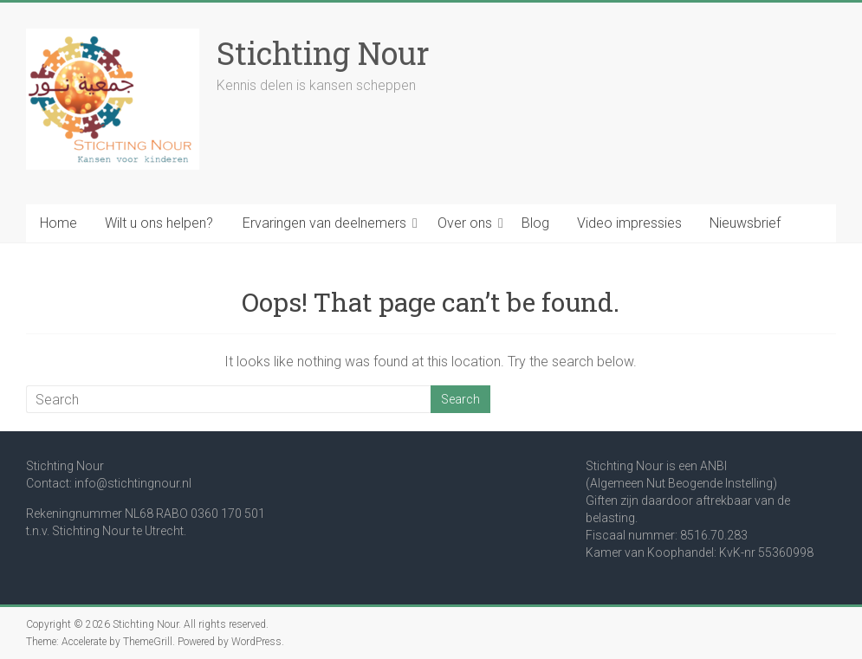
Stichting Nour (323, 53)
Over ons (464, 223)
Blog (535, 223)
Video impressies (629, 223)
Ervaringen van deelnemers (324, 223)
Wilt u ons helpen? (159, 223)
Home (58, 223)
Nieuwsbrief (745, 223)
